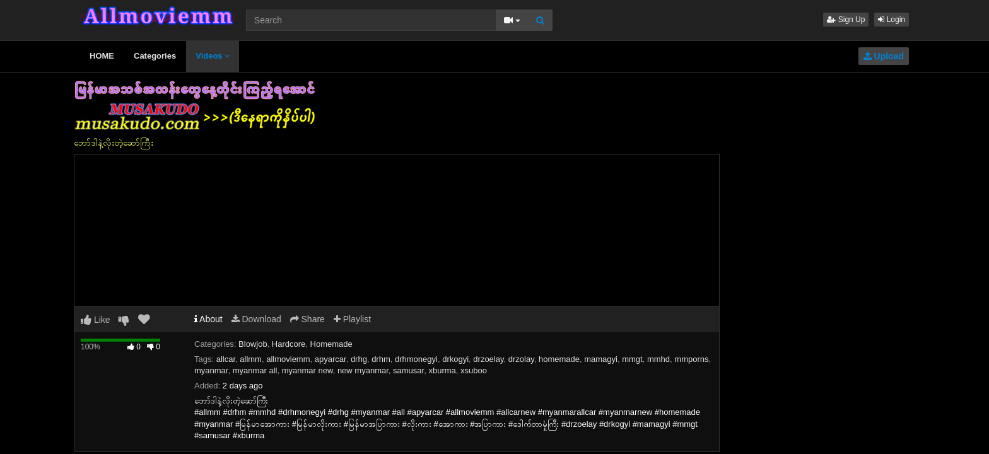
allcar (225, 359)
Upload (883, 56)
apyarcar (330, 359)
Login (891, 19)
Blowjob (252, 344)
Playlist (352, 319)
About (208, 319)
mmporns (691, 359)
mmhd (658, 359)
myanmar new (307, 370)
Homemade (331, 344)
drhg (359, 359)
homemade (559, 359)
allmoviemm (288, 359)
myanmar (211, 370)
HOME (102, 56)
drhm (381, 359)
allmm (251, 359)
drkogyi (455, 359)
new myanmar (363, 370)
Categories (155, 56)
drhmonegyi (416, 359)
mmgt (632, 359)
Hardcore (288, 344)
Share (307, 319)
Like (95, 320)
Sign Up (846, 19)
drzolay (521, 359)
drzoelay (488, 359)
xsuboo (473, 370)
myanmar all (255, 370)
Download (256, 319)
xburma (441, 370)
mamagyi (600, 359)
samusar (408, 370)
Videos (213, 56)
